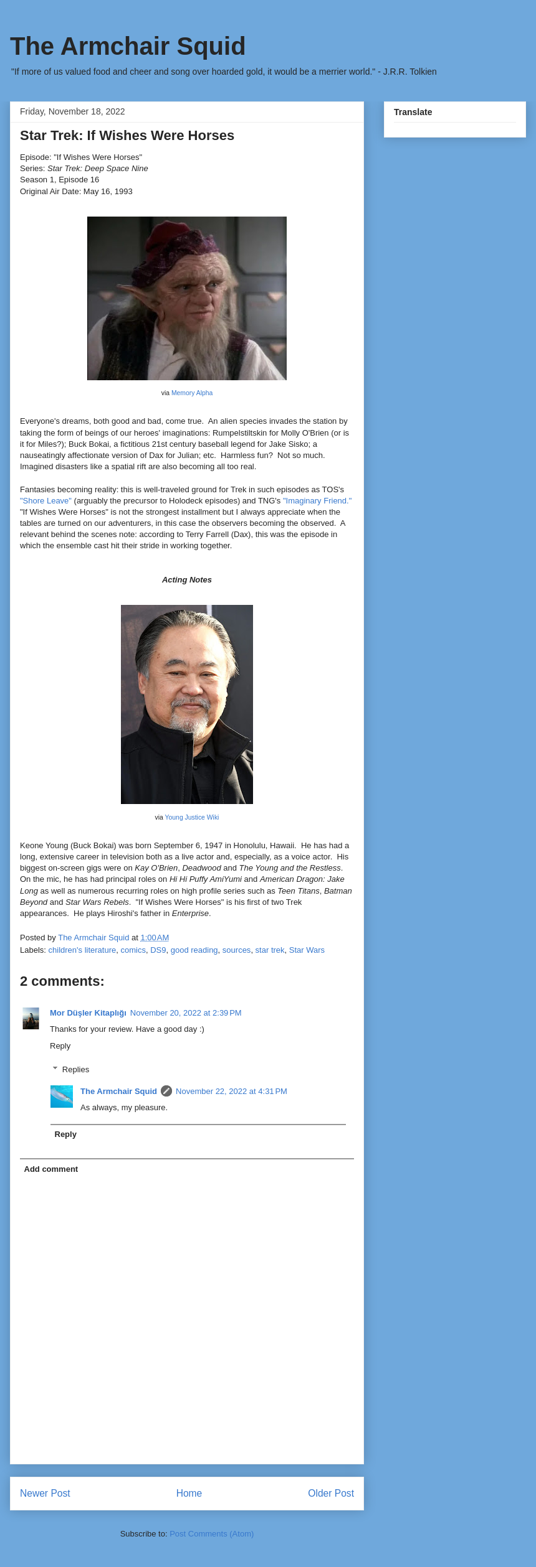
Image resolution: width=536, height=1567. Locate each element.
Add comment (51, 1169)
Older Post (331, 1493)
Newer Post (45, 1493)
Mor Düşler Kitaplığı (88, 1012)
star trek (270, 950)
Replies (75, 1069)
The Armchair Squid (128, 46)
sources (237, 950)
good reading (194, 950)
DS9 (158, 950)
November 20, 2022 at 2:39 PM (186, 1012)
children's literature (83, 950)
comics (132, 950)
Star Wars (307, 950)
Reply (60, 1045)
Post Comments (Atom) (212, 1533)
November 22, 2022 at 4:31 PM (231, 1091)
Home (189, 1493)
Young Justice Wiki (192, 817)
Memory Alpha (192, 393)
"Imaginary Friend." (317, 500)
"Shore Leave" (46, 500)
